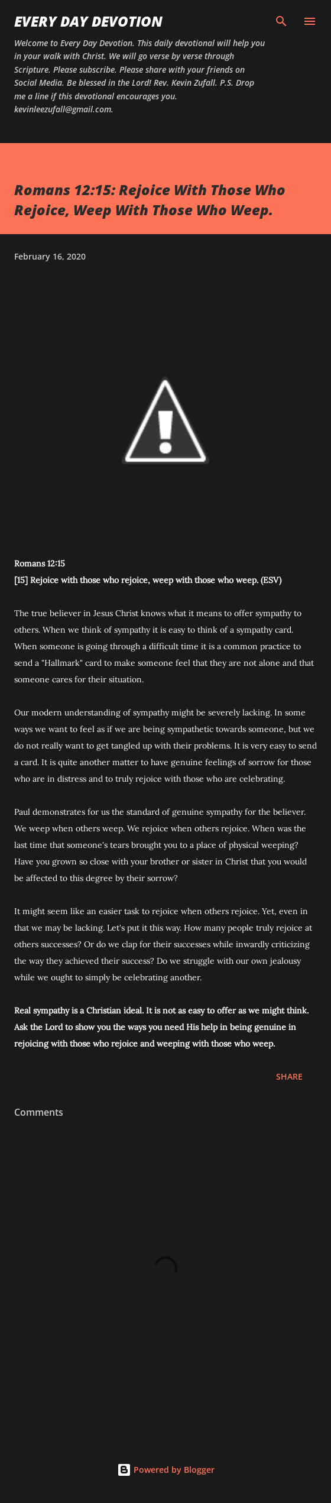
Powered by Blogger (166, 1469)
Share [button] (289, 1076)
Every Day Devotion (88, 21)
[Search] (281, 21)
